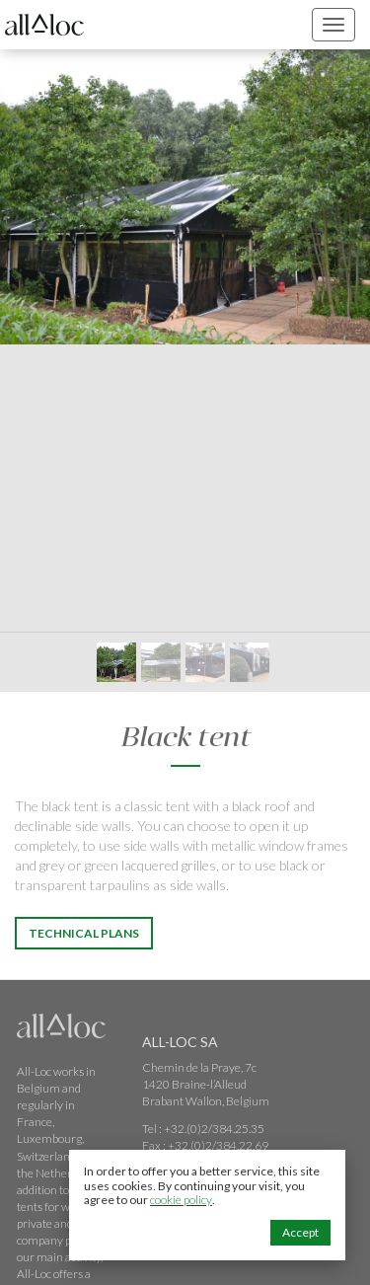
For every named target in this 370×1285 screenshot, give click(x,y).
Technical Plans (84, 933)
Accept (300, 1232)
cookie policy (181, 1199)
